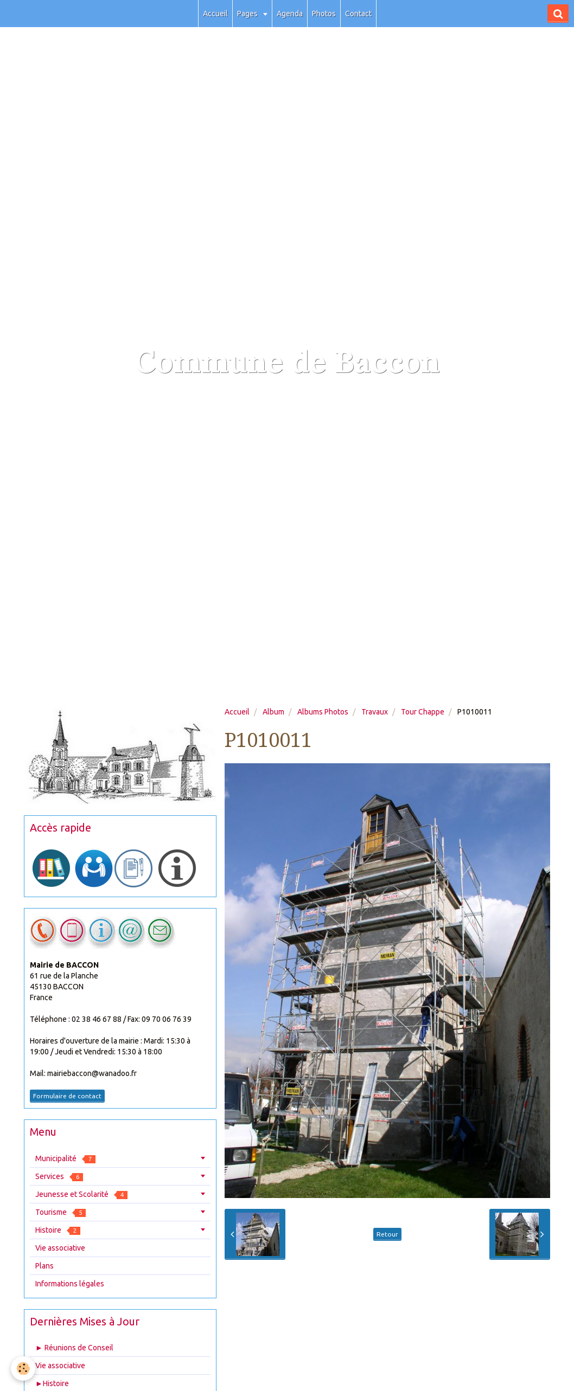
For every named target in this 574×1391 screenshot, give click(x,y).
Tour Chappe (422, 711)
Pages (248, 13)
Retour (387, 1234)
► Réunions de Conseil (74, 1347)
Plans (44, 1265)
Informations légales (69, 1283)
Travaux (374, 711)
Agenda (290, 13)
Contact (358, 13)
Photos (324, 13)
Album (273, 711)
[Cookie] (23, 1368)
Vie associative (60, 1248)
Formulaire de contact (67, 1095)
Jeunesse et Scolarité (81, 1194)
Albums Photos (322, 711)
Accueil (215, 13)
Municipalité (65, 1158)
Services (59, 1176)
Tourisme (60, 1212)
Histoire (57, 1230)
